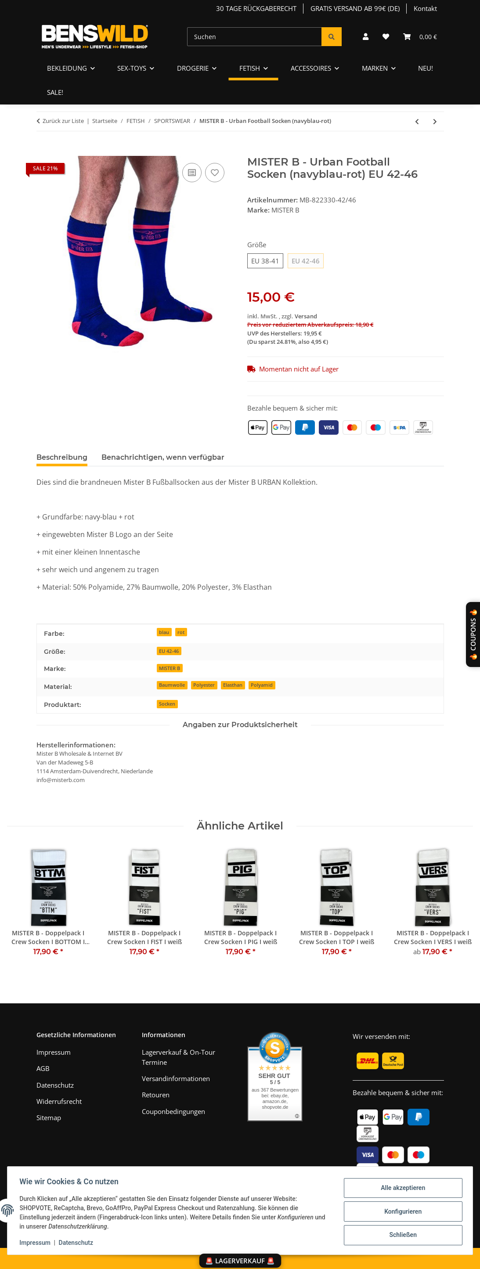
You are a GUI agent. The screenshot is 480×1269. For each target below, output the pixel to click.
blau (164, 632)
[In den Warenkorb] (43, 151)
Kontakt (425, 8)
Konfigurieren (400, 1211)
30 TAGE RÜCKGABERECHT (256, 8)
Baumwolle (172, 684)
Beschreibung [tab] (61, 457)
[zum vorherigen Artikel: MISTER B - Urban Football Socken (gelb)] (417, 121)
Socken (167, 703)
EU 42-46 (169, 651)
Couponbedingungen (173, 1111)
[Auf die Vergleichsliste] (192, 172)
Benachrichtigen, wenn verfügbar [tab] (162, 457)
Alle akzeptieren (401, 1188)
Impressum (37, 1242)
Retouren (156, 1094)
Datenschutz (78, 1242)
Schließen (401, 1234)
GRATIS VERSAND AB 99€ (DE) (355, 8)
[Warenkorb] (420, 36)
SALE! (55, 92)
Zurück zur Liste (63, 121)
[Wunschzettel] (385, 36)
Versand (306, 316)
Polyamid (262, 684)
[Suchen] (254, 36)
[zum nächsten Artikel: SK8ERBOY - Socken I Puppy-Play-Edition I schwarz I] (435, 121)
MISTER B (169, 668)
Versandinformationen (176, 1078)
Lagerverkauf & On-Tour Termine (178, 1057)
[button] (365, 36)
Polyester (204, 684)
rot (180, 632)
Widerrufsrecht (59, 1101)
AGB (43, 1068)
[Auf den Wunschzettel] (214, 172)
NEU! (425, 68)
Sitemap (48, 1117)
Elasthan (232, 684)
